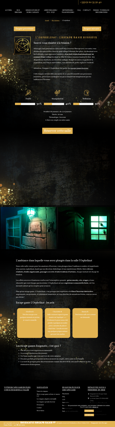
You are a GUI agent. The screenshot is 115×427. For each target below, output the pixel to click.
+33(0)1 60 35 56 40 (91, 2)
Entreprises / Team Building (68, 11)
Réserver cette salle (57, 131)
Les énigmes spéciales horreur (46, 402)
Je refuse (89, 415)
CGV (63, 400)
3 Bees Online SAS (83, 423)
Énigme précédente (24, 28)
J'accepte (89, 411)
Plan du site (65, 394)
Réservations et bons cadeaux (33, 11)
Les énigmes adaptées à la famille (46, 399)
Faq (79, 10)
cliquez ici (95, 407)
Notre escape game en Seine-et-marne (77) (48, 395)
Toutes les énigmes (42, 391)
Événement (40, 405)
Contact (87, 10)
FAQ (63, 397)
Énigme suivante (91, 28)
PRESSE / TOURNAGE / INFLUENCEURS (101, 11)
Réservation (40, 411)
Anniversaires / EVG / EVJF (51, 11)
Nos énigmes (18, 11)
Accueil (8, 10)
